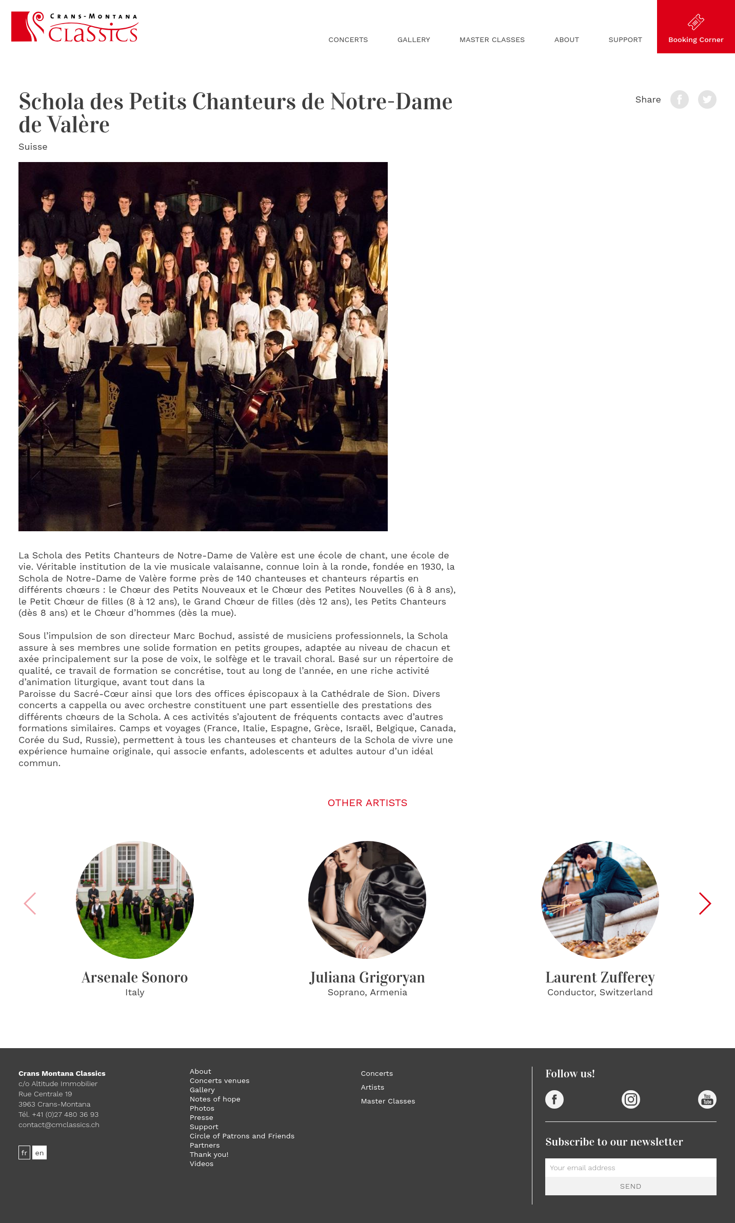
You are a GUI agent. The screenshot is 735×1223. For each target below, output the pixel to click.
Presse (201, 1117)
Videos (202, 1163)
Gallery (414, 39)
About (567, 39)
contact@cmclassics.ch (59, 1124)
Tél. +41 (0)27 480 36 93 (58, 1114)
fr (25, 1152)
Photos (202, 1108)
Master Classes (492, 39)
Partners (205, 1145)
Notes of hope (215, 1099)
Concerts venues (220, 1080)
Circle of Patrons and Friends (242, 1136)
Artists (372, 1087)
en (39, 1152)
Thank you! (209, 1154)
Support (626, 39)
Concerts (348, 39)
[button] (704, 903)
